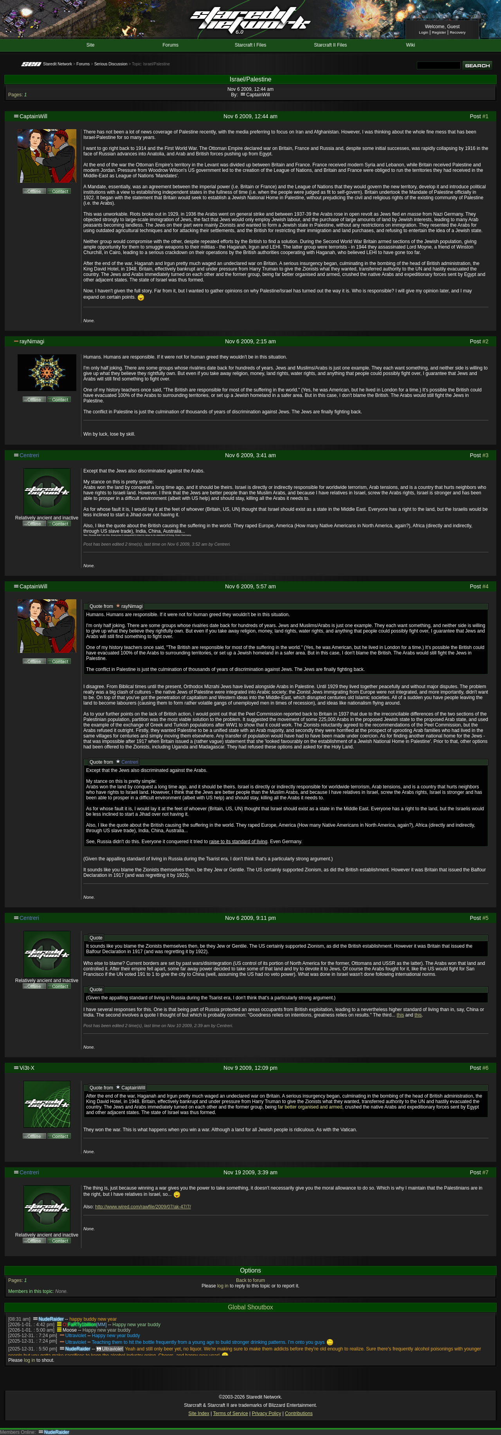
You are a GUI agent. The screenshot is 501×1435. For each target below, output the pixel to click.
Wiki (410, 45)
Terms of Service (230, 1413)
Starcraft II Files (330, 45)
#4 (485, 586)
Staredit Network (57, 64)
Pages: (15, 94)
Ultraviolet (75, 1335)
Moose (70, 1330)
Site (91, 45)
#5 (485, 918)
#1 (485, 116)
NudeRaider (51, 1319)
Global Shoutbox (250, 1307)
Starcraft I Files (251, 45)
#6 (485, 1068)
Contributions (299, 1413)
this (400, 1015)
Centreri (29, 455)
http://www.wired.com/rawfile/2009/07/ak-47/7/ (143, 1207)
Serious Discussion (111, 64)
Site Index (198, 1413)
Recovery (458, 32)
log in (223, 1286)
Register (439, 32)
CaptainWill (258, 94)
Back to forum (250, 1280)
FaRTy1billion (82, 1324)
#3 (485, 455)
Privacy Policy (266, 1413)
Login (423, 32)
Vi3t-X (27, 1068)
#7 (485, 1172)
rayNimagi (32, 341)
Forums (170, 45)
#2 (485, 341)
